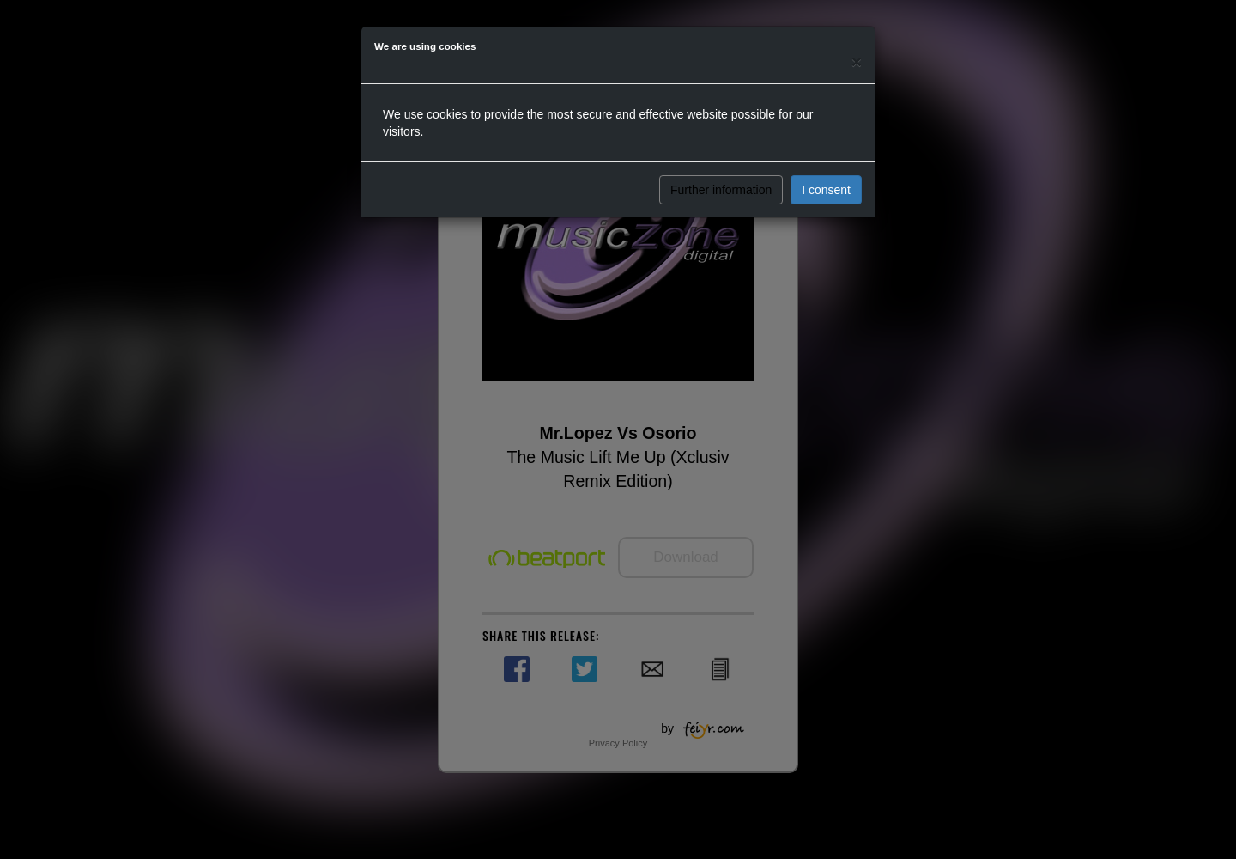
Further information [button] (721, 190)
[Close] (856, 61)
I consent (826, 190)
